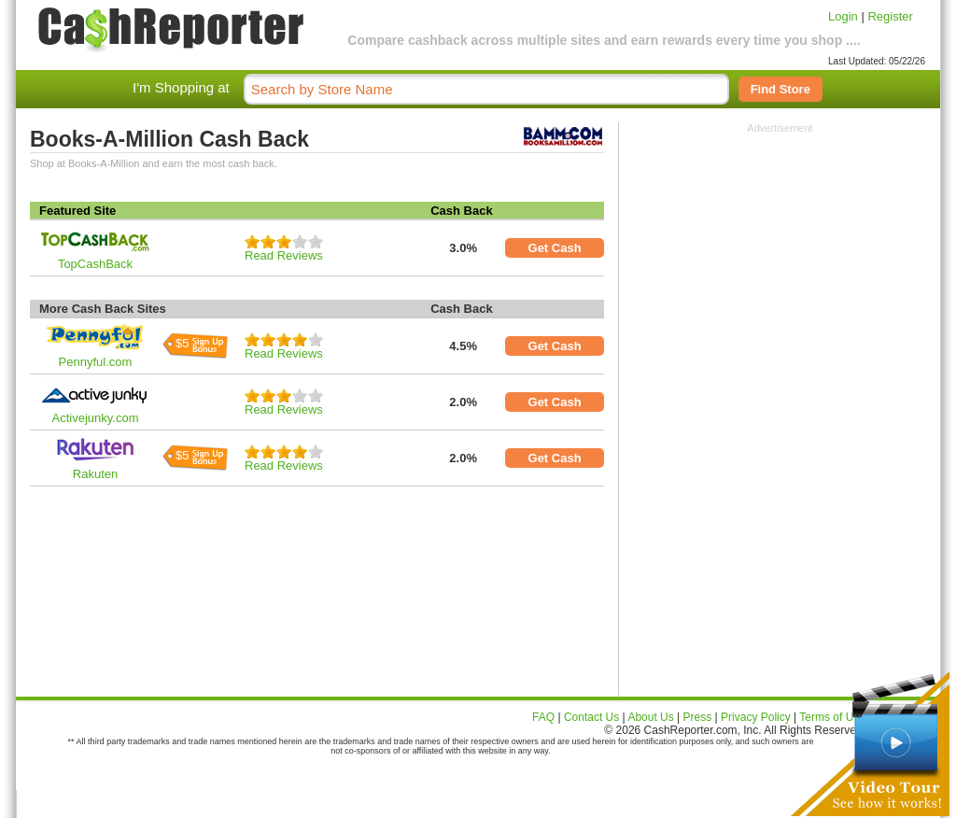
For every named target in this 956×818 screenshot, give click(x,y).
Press (697, 717)
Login (843, 16)
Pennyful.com (96, 362)
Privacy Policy (756, 717)
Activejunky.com (95, 418)
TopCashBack (95, 264)
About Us (650, 717)
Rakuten (95, 474)
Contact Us (591, 717)
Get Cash (555, 248)
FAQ (543, 717)
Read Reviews (284, 255)
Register (889, 16)
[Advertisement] (780, 250)
